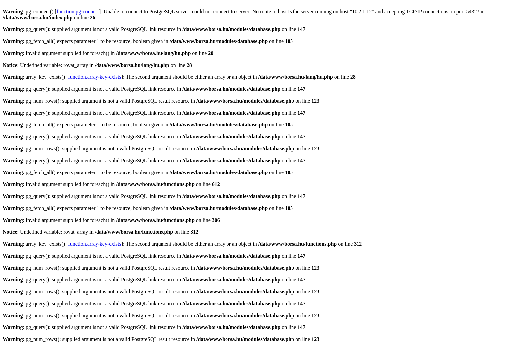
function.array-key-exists (94, 77)
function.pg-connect (78, 11)
